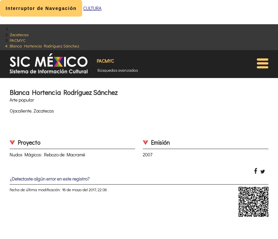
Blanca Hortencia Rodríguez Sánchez (44, 45)
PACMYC (18, 40)
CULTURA (92, 8)
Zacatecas (19, 34)
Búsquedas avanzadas (117, 70)
